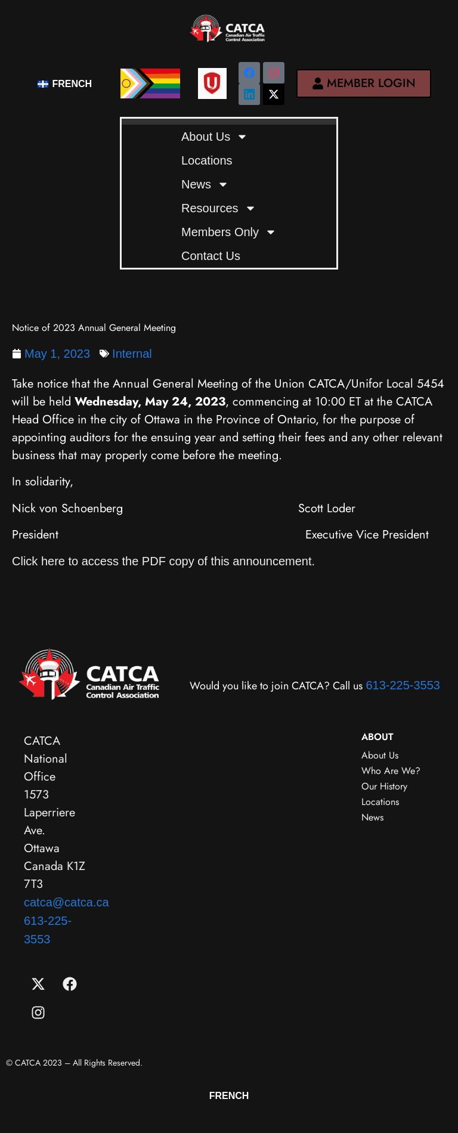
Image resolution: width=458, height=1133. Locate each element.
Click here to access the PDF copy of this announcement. (165, 561)
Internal (132, 353)
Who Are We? (390, 771)
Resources (218, 208)
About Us (214, 136)
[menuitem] (65, 83)
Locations (207, 160)
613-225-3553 (403, 685)
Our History (384, 786)
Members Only (229, 232)
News (205, 184)
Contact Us (210, 255)
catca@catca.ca (66, 902)
